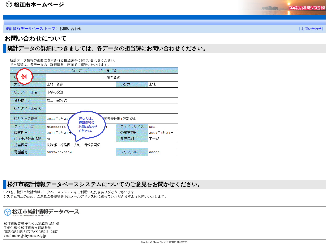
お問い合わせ (311, 28)
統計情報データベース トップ (30, 28)
